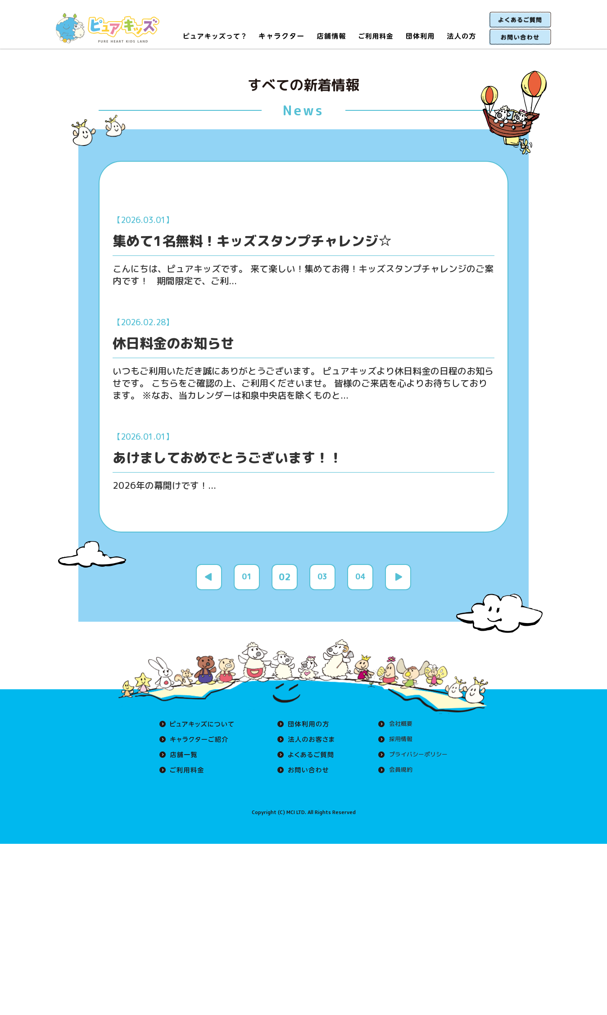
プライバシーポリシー (416, 770)
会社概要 (397, 740)
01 (247, 593)
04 (360, 593)
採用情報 (397, 755)
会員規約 (397, 786)
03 (322, 593)
